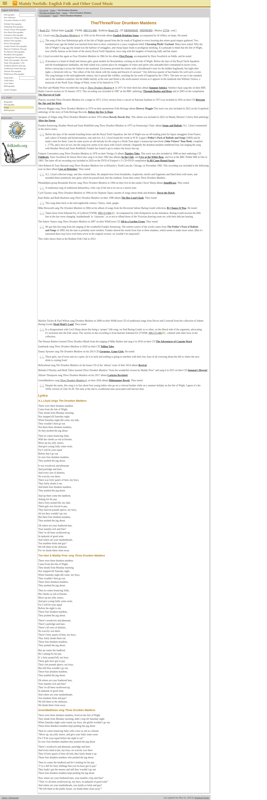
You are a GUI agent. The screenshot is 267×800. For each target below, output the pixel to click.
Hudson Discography (13, 40)
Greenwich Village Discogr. (15, 38)
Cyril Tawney (45, 15)
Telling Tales (107, 346)
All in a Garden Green (133, 221)
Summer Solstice (158, 87)
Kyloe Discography (12, 43)
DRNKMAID (131, 30)
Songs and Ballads (172, 125)
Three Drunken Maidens (100, 87)
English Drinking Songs (126, 35)
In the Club (127, 157)
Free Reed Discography (14, 32)
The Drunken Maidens (66, 35)
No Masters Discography (14, 52)
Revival (143, 365)
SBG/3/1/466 (90, 30)
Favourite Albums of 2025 (15, 20)
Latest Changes (10, 90)
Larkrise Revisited (118, 375)
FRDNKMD (146, 30)
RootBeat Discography (13, 54)
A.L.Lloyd (43, 10)
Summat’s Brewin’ (198, 370)
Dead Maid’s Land (63, 324)
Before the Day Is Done (100, 112)
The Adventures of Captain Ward (174, 341)
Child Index (9, 80)
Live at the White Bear (151, 157)
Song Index (8, 78)
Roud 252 (45, 30)
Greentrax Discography (13, 35)
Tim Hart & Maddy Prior (49, 13)
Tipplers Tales (132, 153)
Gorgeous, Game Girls (112, 351)
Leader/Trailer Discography (15, 46)
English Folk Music (10, 10)
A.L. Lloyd (6, 97)
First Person (126, 56)
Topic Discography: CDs (14, 63)
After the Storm (46, 120)
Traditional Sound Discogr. (15, 68)
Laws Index (9, 83)
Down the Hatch (165, 192)
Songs (52, 10)
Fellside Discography (13, 24)
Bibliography (9, 86)
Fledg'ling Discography (13, 27)
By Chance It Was (176, 208)
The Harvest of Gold (49, 94)
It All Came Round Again (160, 160)
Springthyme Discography (15, 57)
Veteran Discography (12, 71)
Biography (8, 102)
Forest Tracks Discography (15, 29)
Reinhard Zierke (202, 797)
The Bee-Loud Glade (132, 197)
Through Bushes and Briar (157, 91)
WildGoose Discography (14, 74)
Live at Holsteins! (67, 169)
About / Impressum (10, 797)
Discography (9, 15)
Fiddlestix (43, 157)
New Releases (10, 17)
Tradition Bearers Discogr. (15, 66)
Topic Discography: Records (16, 60)
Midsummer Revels (119, 380)
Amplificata (169, 182)
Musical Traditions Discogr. (15, 49)
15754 (166, 30)
